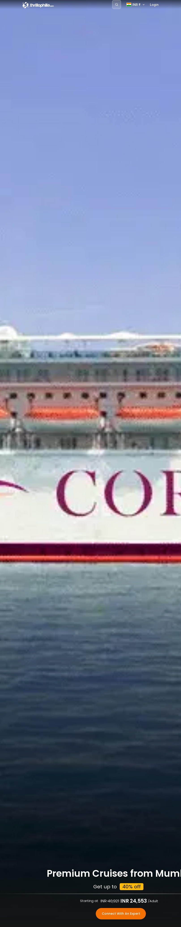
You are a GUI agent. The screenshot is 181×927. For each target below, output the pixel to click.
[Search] (116, 4)
